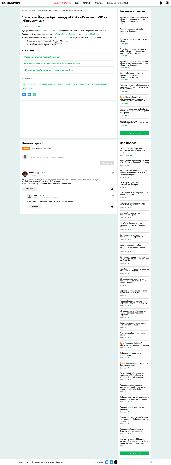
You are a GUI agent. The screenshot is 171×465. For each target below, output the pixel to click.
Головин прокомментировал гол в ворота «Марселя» (134, 194)
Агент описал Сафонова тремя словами (132, 334)
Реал (60, 84)
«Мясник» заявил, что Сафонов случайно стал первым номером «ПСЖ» (133, 247)
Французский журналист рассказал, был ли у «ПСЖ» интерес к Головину (134, 162)
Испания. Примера (47, 84)
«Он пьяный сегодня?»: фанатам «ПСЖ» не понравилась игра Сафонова (133, 313)
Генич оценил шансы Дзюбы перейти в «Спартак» (131, 30)
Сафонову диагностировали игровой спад (131, 354)
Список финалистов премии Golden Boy (42, 57)
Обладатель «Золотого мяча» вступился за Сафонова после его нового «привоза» (133, 281)
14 (131, 318)
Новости (32, 10)
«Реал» (58, 34)
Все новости (135, 133)
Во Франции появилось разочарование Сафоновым (131, 236)
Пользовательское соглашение (43, 462)
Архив (20, 462)
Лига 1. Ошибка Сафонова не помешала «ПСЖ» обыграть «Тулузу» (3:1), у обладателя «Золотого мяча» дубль (132, 375)
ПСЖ (75, 84)
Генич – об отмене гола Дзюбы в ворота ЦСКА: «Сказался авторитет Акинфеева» (134, 111)
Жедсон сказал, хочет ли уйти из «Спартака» (133, 40)
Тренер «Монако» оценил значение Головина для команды (134, 324)
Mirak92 (32, 173)
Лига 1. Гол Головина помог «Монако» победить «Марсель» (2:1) (133, 225)
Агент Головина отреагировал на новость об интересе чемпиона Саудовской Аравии (133, 173)
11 (131, 264)
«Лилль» (65, 38)
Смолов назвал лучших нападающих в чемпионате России (134, 122)
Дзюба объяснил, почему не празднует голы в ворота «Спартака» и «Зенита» (131, 75)
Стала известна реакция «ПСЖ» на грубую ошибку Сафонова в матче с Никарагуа (134, 419)
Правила (59, 462)
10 (128, 116)
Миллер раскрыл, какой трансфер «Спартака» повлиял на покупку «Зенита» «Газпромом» (134, 19)
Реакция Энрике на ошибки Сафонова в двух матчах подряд (133, 302)
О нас (27, 462)
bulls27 (36, 195)
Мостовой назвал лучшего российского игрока (131, 214)
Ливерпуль (84, 84)
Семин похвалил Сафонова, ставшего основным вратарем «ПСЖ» (132, 151)
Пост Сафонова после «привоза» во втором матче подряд (134, 270)
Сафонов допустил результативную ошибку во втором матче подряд (134, 398)
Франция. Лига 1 (30, 84)
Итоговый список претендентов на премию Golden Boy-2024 (52, 63)
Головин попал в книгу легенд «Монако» (132, 408)
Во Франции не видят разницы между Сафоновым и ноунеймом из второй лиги (134, 259)
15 (128, 68)
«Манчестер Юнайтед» (89, 34)
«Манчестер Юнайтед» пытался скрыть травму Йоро (48, 70)
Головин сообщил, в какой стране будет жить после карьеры (133, 430)
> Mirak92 (54, 198)
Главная (25, 10)
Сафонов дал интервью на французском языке (134, 364)
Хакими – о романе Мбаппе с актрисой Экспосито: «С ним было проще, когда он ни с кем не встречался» (134, 441)
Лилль (67, 84)
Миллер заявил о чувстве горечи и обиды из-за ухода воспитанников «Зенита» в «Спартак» (134, 63)
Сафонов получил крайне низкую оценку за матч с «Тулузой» (133, 292)
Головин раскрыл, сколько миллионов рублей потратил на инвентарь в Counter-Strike (133, 387)
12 (131, 402)
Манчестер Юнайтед (100, 84)
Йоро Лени (27, 89)
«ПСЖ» (64, 34)
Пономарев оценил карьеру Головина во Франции (131, 184)
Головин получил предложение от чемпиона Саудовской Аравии (133, 204)
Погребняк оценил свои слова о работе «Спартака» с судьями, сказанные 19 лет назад (133, 51)
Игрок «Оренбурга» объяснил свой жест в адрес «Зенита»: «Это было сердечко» (133, 99)
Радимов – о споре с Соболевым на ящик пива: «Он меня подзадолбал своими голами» (134, 87)
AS (32, 78)
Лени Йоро (54, 31)
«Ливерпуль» (73, 34)
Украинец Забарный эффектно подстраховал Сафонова (134, 344)
